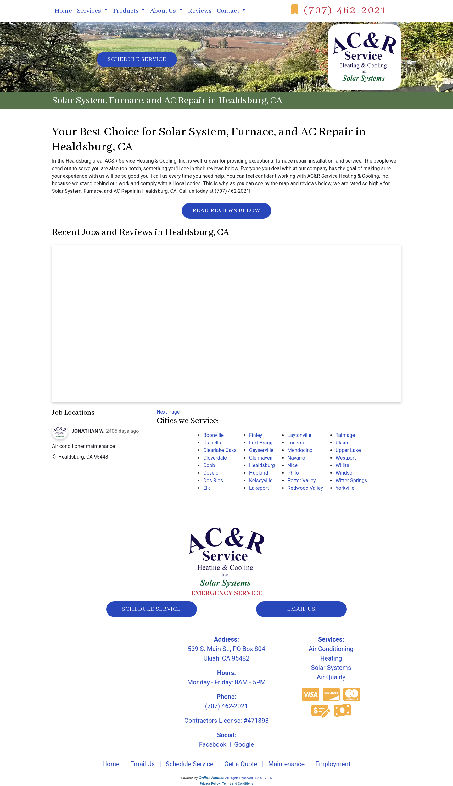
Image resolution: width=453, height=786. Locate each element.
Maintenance (286, 764)
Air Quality (331, 677)
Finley (255, 435)
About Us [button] (163, 11)
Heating (331, 658)
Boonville (213, 435)
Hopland (258, 473)
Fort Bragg (261, 443)
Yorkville (345, 488)
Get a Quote (240, 764)
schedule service (151, 609)
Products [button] (126, 11)
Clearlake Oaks (220, 450)
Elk (206, 488)
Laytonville (299, 435)
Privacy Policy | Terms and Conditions (226, 783)
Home (63, 11)
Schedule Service (137, 59)
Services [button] (89, 11)
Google (244, 744)
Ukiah (342, 443)
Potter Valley (302, 480)
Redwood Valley (305, 488)
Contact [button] (228, 11)
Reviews (200, 11)
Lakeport (259, 488)
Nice (293, 465)
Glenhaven (260, 458)
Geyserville (261, 450)
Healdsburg (262, 465)
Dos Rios (213, 480)
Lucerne (296, 443)
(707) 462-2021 (345, 10)
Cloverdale (215, 458)
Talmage (345, 435)
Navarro (296, 458)
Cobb (209, 465)
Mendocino (300, 450)
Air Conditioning (331, 649)
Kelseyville (260, 480)
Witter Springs (351, 480)
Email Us (142, 764)
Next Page (168, 412)
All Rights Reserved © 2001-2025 (248, 778)
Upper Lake (348, 450)
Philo (293, 473)
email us (301, 609)
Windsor (345, 473)
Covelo (211, 473)
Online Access (211, 778)
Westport (346, 458)
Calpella (212, 443)
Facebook (212, 744)
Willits (342, 465)
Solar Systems (331, 668)
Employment (333, 764)
